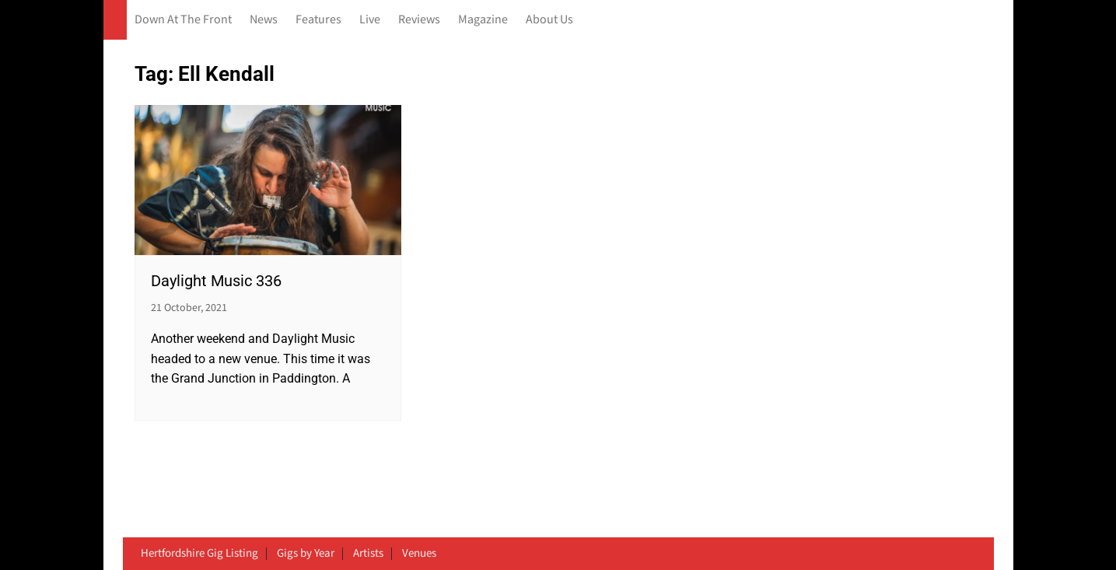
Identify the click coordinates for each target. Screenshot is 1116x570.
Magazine (483, 20)
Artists (368, 553)
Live (369, 20)
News (264, 20)
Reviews (419, 20)
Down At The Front (183, 20)
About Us (549, 20)
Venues (419, 553)
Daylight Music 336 (216, 280)
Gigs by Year (305, 553)
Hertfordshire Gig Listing (199, 553)
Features (318, 20)
